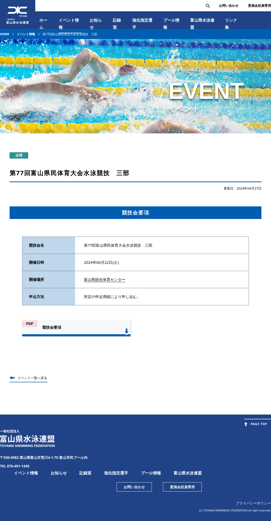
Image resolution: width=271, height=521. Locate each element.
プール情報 (171, 23)
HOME (4, 34)
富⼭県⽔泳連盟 (202, 23)
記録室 (117, 23)
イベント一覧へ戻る (32, 378)
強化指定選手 (142, 23)
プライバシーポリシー (253, 503)
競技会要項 (51, 327)
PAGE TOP (259, 424)
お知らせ (96, 23)
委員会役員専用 (182, 487)
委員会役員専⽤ (259, 5)
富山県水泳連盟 (188, 473)
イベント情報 (69, 23)
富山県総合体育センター (104, 279)
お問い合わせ (229, 5)
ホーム (43, 23)
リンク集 (231, 23)
